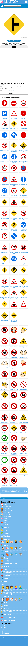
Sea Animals (9, 552)
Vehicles (7, 575)
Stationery (8, 594)
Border (3, 625)
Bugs (6, 558)
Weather (7, 536)
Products (7, 614)
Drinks (6, 567)
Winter (6, 524)
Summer (7, 520)
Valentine (7, 512)
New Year (7, 516)
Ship (5, 581)
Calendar (7, 504)
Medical (7, 609)
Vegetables (8, 573)
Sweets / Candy (10, 564)
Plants (6, 533)
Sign (6, 8)
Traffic (9, 8)
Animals (6, 539)
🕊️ (20, 548)
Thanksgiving (9, 510)
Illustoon (2, 8)
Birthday (7, 514)
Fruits (6, 570)
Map (2, 629)
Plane (6, 578)
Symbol (12, 617)
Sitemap (15, 637)
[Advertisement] (14, 66)
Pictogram (5, 633)
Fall (5, 522)
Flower (6, 530)
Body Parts (8, 612)
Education (8, 591)
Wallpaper (5, 627)
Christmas (7, 506)
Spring (6, 518)
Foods (6, 561)
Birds (6, 545)
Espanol (5, 637)
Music (6, 603)
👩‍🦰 (16, 587)
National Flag (9, 620)
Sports (6, 596)
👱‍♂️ (20, 587)
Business (7, 606)
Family (3, 584)
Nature (6, 527)
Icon (5, 617)
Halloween (7, 508)
